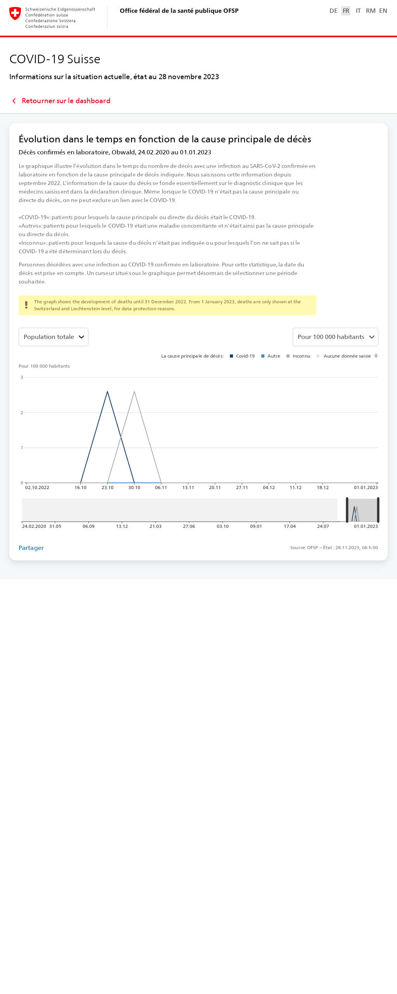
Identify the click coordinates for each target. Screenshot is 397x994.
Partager (31, 547)
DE (333, 10)
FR (346, 10)
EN (383, 10)
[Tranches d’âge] (53, 337)
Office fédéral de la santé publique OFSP (179, 10)
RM (370, 10)
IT (358, 10)
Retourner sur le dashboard (59, 100)
